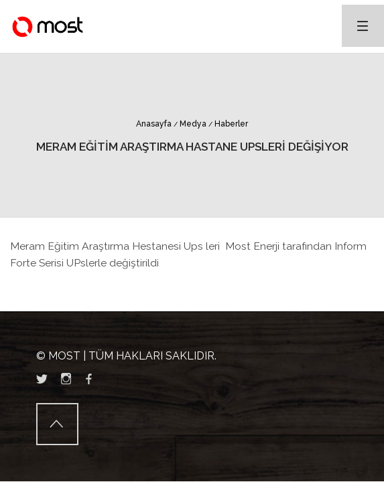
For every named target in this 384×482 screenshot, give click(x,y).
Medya (190, 124)
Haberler (228, 124)
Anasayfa (154, 124)
